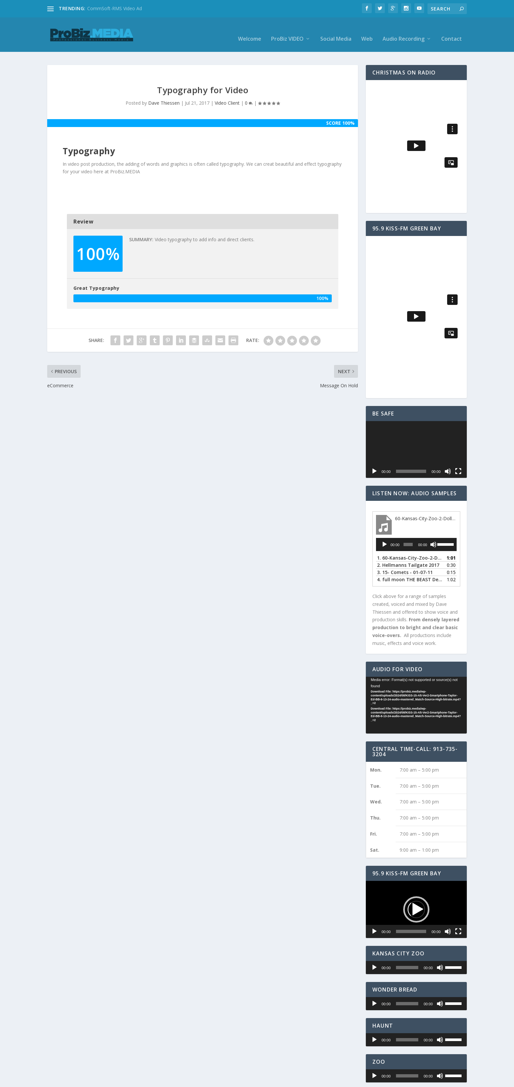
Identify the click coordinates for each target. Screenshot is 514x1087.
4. (410, 571)
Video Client (227, 95)
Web (367, 31)
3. (405, 564)
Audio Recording (404, 31)
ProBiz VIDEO (287, 31)
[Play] (374, 463)
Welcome (249, 31)
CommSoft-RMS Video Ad (114, 8)
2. (408, 557)
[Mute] (448, 463)
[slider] (408, 536)
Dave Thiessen (164, 95)
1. (410, 549)
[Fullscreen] (458, 463)
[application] (416, 441)
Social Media (335, 31)
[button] (416, 901)
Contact (451, 31)
